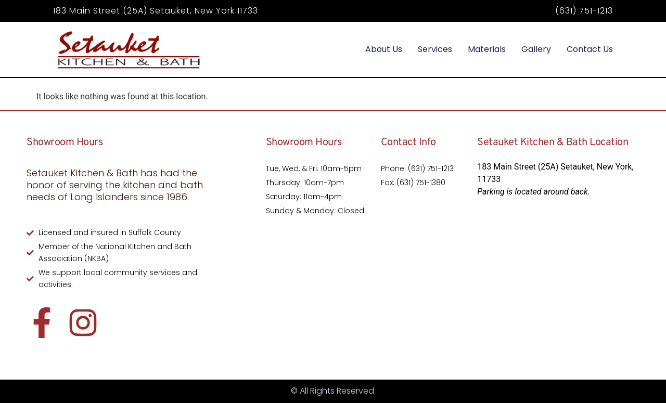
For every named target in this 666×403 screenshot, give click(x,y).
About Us (383, 49)
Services (435, 49)
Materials (487, 49)
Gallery (536, 49)
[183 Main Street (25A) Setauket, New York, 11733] (558, 279)
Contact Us (590, 49)
